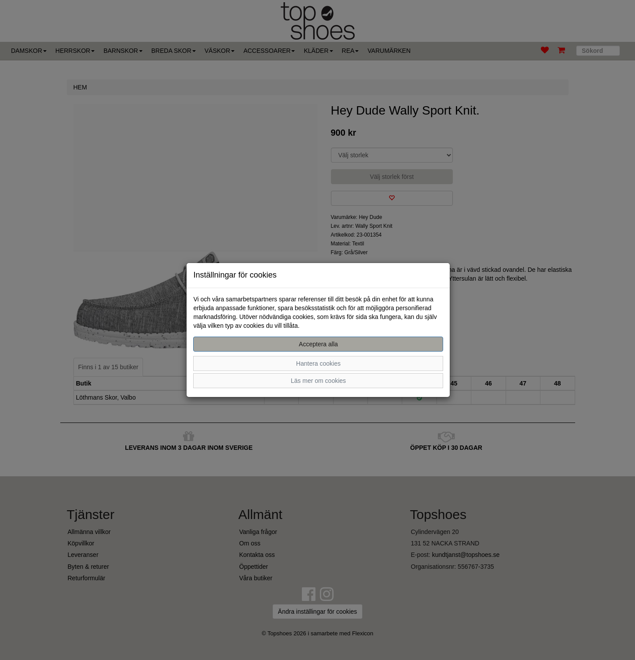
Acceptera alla (318, 344)
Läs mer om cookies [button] (318, 380)
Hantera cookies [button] (318, 363)
